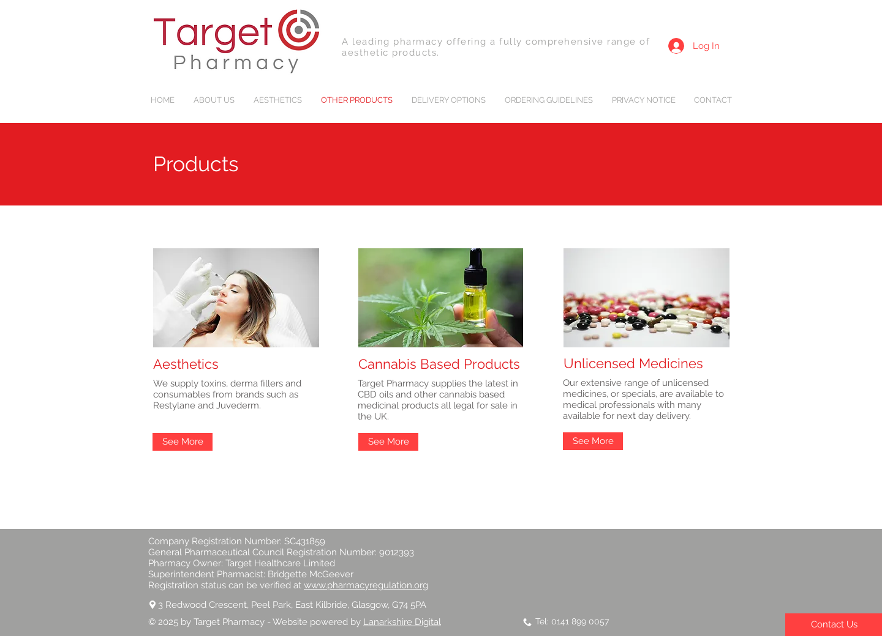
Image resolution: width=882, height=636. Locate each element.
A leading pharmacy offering (416, 41)
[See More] (183, 442)
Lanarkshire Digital (402, 621)
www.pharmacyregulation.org (366, 585)
